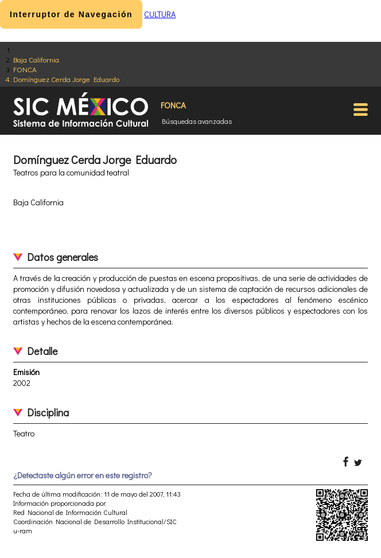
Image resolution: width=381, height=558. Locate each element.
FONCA (25, 69)
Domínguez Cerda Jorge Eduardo (66, 79)
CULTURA (160, 14)
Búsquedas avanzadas (197, 121)
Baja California (36, 59)
